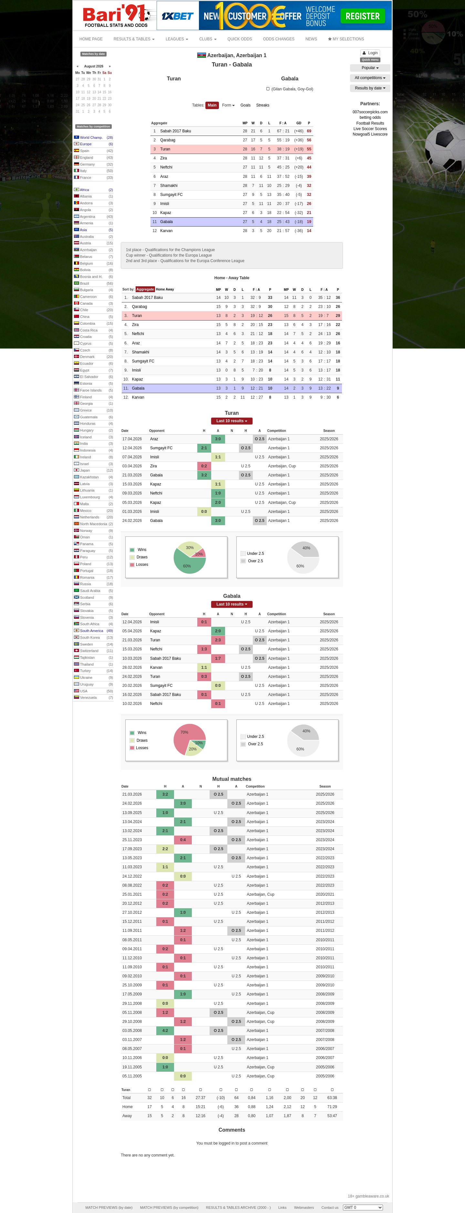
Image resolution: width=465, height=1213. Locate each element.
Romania (93, 577)
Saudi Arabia (93, 591)
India (93, 443)
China (93, 317)
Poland (93, 564)
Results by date (370, 88)
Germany (93, 164)
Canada (93, 303)
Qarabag (167, 140)
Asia (93, 230)
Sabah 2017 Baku (175, 131)
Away (170, 289)
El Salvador (93, 377)
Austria (93, 243)
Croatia (93, 337)
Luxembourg (93, 497)
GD (298, 123)
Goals (246, 105)
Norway (93, 531)
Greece (93, 410)
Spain (93, 151)
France (93, 177)
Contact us (330, 1207)
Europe (93, 144)
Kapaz (165, 212)
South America (93, 631)
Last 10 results (231, 421)
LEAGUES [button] (177, 39)
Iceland (93, 437)
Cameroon (93, 297)
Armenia (93, 223)
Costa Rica (93, 330)
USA (93, 691)
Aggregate (145, 289)
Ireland (93, 457)
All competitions (370, 78)
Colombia (93, 323)
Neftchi (166, 167)
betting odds (370, 117)
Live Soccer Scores (370, 129)
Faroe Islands (93, 390)
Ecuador (93, 363)
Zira (163, 158)
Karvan (166, 231)
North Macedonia (93, 524)
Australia (93, 237)
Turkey (93, 671)
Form (228, 105)
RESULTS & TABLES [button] (134, 39)
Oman (93, 537)
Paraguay (93, 551)
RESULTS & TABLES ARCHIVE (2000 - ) (238, 1207)
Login (370, 53)
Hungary (93, 430)
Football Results (370, 123)
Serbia (93, 604)
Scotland (93, 597)
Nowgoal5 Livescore (370, 134)
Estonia (93, 383)
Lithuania (93, 490)
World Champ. (93, 137)
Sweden (93, 644)
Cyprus (93, 343)
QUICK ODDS (240, 39)
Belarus (93, 257)
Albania (93, 196)
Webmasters (304, 1207)
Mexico (93, 511)
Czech (93, 350)
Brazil (93, 283)
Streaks (262, 105)
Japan (93, 470)
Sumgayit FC (171, 194)
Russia (93, 584)
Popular (370, 68)
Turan (165, 149)
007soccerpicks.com (370, 112)
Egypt (93, 370)
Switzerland (93, 651)
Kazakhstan (93, 477)
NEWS (311, 39)
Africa (93, 190)
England (93, 157)
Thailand (93, 664)
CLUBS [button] (207, 39)
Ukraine (93, 677)
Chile (93, 310)
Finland (93, 397)
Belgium (93, 263)
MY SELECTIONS (346, 39)
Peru (93, 557)
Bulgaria (93, 290)
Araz (164, 176)
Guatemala (93, 417)
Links (282, 1207)
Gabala (166, 221)
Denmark (93, 357)
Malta (93, 504)
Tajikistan (93, 657)
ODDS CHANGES (278, 39)
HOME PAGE (91, 39)
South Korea (93, 637)
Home (160, 289)
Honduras (93, 423)
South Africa (93, 624)
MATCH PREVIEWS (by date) (108, 1207)
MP (245, 123)
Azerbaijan (93, 250)
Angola (93, 210)
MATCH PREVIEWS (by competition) (169, 1207)
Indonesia (93, 450)
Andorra (93, 203)
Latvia (93, 484)
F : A (282, 123)
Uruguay (93, 684)
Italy (93, 171)
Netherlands (93, 517)
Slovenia (93, 617)
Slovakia (93, 611)
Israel (93, 464)
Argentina (93, 216)
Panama (93, 544)
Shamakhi (168, 185)
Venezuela (93, 697)
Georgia (93, 403)
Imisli (164, 203)
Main (212, 105)
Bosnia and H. (93, 277)
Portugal (93, 571)
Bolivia (93, 270)
